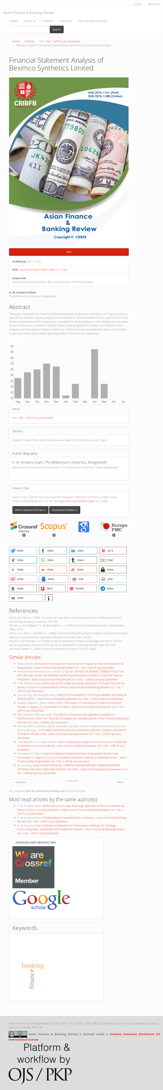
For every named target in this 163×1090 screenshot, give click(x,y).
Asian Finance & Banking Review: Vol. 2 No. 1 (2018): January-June (71, 759)
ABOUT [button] (29, 21)
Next (121, 782)
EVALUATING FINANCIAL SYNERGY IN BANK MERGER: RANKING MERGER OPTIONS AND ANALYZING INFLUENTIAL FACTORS (68, 767)
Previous (19, 782)
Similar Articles (25, 657)
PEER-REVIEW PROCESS (92, 21)
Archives (29, 41)
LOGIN (137, 4)
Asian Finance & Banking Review (28, 12)
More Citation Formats (30, 510)
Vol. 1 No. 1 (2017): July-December (59, 41)
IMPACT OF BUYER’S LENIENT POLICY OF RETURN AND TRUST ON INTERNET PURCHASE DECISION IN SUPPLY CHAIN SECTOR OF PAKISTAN (70, 675)
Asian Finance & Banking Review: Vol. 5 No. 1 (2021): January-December (75, 679)
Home (16, 41)
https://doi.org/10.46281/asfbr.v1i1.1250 (43, 270)
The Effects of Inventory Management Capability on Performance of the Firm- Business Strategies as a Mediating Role (66, 716)
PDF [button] (68, 252)
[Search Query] (29, 29)
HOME (13, 21)
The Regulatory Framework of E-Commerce (68, 817)
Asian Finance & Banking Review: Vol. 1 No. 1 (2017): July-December (74, 668)
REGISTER (154, 4)
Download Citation (65, 510)
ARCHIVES (66, 21)
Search (57, 29)
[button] (23, 550)
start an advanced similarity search (47, 791)
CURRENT (47, 21)
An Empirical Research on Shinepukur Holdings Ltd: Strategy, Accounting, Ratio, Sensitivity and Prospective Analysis (66, 827)
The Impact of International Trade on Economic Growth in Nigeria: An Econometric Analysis (69, 705)
